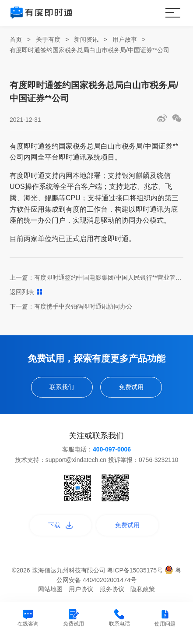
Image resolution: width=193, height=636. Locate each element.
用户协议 (81, 589)
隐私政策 (142, 589)
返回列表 (26, 291)
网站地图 (50, 589)
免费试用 (131, 387)
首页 (16, 39)
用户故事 (124, 39)
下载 (60, 525)
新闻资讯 (86, 39)
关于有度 (48, 39)
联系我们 (61, 387)
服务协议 (112, 589)
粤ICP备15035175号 (136, 570)
